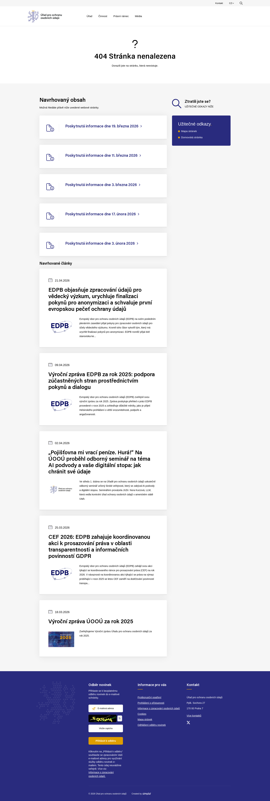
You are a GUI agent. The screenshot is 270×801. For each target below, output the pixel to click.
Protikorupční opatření (149, 697)
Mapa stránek (189, 131)
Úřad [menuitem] (89, 16)
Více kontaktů (194, 715)
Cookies (142, 714)
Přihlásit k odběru (106, 740)
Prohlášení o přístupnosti (151, 703)
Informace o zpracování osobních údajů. (101, 774)
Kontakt (219, 3)
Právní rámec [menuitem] (121, 16)
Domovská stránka (191, 137)
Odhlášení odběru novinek (152, 725)
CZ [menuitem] (232, 4)
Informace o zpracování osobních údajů (159, 708)
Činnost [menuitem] (102, 16)
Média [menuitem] (138, 16)
